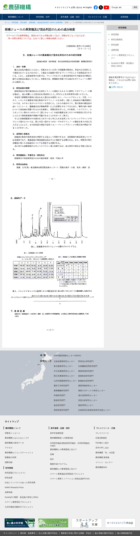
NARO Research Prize (14, 487)
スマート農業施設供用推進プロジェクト (67, 474)
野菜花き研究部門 (86, 361)
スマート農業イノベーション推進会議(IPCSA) (70, 479)
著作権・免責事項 (27, 533)
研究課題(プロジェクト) (15, 473)
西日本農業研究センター (64, 376)
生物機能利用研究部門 (87, 366)
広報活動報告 (101, 438)
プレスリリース (102, 433)
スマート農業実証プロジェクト (18, 502)
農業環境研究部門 (86, 371)
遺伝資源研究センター (87, 395)
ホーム (7, 22)
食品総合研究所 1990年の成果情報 (50, 22)
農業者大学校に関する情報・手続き (76, 533)
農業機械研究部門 (61, 390)
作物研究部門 (59, 395)
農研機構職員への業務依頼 (61, 438)
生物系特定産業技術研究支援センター (94, 410)
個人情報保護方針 (124, 533)
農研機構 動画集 (102, 457)
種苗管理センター (86, 405)
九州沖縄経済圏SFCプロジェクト (19, 507)
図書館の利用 (10, 457)
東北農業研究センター (63, 366)
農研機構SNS (101, 467)
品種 (52, 454)
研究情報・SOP (43, 17)
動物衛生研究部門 (86, 381)
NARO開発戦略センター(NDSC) (67, 355)
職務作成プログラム (58, 464)
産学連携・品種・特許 (70, 17)
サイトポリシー (10, 533)
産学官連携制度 (56, 433)
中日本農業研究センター (64, 371)
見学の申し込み (102, 448)
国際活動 (8, 462)
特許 (52, 459)
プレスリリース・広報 (97, 17)
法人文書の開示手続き (48, 533)
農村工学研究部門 (61, 386)
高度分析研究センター (87, 400)
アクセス (8, 448)
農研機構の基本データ (14, 443)
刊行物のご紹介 (102, 443)
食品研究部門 (59, 405)
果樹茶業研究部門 (61, 410)
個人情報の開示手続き (104, 533)
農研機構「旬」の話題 (105, 452)
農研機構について (15, 17)
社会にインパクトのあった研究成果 (20, 482)
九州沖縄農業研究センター (65, 381)
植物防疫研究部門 (86, 376)
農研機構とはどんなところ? (17, 438)
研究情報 (15, 22)
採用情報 (124, 17)
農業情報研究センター (87, 386)
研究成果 (23, 22)
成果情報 (32, 22)
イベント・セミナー (104, 462)
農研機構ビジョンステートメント (19, 452)
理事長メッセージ (12, 433)
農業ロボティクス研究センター (91, 390)
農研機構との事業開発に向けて (63, 449)
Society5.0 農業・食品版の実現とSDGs (21, 497)
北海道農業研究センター (64, 361)
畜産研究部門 (59, 400)
